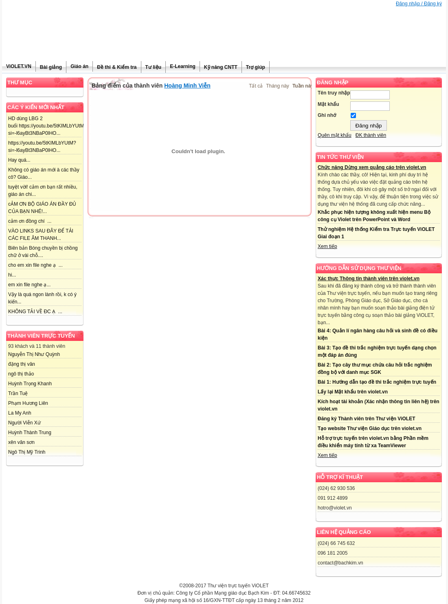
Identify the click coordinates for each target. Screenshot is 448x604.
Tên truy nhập (334, 93)
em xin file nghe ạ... (29, 285)
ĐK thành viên (371, 135)
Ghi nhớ (327, 115)
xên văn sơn (21, 442)
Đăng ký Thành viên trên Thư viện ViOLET (366, 419)
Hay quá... (19, 160)
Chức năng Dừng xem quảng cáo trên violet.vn (372, 167)
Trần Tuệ (18, 393)
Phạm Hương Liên (28, 403)
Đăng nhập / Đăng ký (419, 4)
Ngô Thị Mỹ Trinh (26, 452)
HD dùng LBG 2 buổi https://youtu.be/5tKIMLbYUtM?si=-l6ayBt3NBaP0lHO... (47, 126)
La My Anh (19, 413)
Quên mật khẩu (334, 135)
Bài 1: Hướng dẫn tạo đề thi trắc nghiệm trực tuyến (377, 382)
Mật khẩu (328, 104)
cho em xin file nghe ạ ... (35, 265)
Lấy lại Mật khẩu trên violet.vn (353, 392)
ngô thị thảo (21, 374)
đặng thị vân (21, 364)
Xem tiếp (327, 246)
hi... (12, 275)
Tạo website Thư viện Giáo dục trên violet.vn (370, 428)
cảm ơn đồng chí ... (29, 221)
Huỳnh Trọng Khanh (30, 384)
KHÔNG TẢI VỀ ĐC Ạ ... (35, 311)
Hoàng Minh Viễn (187, 85)
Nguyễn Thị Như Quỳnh (34, 354)
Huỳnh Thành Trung (29, 432)
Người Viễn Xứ (24, 423)
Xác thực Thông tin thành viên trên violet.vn (368, 278)
